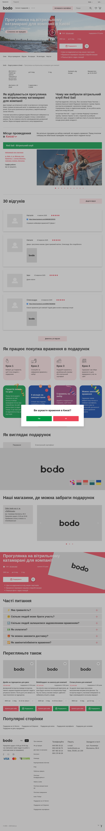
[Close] (81, 407)
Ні (66, 418)
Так (39, 418)
